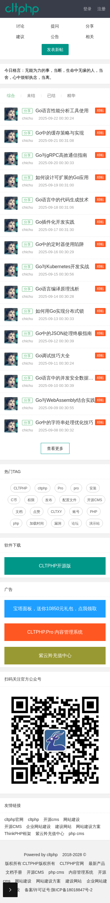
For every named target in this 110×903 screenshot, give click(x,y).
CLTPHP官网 (72, 863)
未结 (31, 95)
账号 (75, 512)
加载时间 (37, 523)
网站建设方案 (88, 826)
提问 (55, 26)
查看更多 (55, 448)
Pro (60, 488)
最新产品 (97, 863)
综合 (11, 95)
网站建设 (71, 819)
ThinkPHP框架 (17, 833)
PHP (93, 512)
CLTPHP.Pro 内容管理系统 (55, 632)
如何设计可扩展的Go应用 (62, 177)
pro (76, 488)
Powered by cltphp (40, 854)
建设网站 (63, 826)
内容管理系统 (81, 872)
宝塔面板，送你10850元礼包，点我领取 (55, 608)
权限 (31, 500)
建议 (20, 36)
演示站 (94, 523)
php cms (76, 833)
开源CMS (94, 500)
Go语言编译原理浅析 (57, 288)
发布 (48, 500)
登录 (87, 8)
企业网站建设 (38, 826)
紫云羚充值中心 (55, 655)
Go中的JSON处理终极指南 (63, 333)
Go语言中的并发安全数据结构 (66, 377)
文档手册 (14, 872)
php (16, 523)
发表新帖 (55, 49)
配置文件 (69, 500)
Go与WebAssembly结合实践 (65, 400)
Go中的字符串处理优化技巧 (64, 422)
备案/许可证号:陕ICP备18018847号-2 (59, 889)
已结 (51, 95)
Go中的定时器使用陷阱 (59, 244)
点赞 (36, 512)
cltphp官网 (13, 819)
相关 (90, 36)
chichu (28, 118)
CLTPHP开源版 (55, 565)
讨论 (20, 26)
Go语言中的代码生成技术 (62, 199)
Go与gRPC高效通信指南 (61, 155)
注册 (101, 8)
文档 (19, 512)
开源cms (51, 819)
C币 (14, 500)
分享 (90, 26)
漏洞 (57, 523)
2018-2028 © (74, 854)
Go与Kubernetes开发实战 (62, 266)
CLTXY (56, 512)
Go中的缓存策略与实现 (59, 132)
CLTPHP (20, 488)
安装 (93, 488)
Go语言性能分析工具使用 (62, 110)
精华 (71, 95)
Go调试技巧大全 (52, 355)
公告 (55, 36)
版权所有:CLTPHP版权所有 (30, 863)
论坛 (75, 523)
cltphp (42, 488)
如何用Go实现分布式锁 (59, 311)
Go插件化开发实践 (55, 222)
